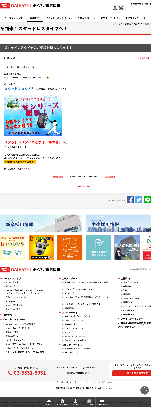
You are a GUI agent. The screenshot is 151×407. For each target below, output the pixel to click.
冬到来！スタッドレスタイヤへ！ (84, 176)
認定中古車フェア (13, 336)
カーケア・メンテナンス (74, 320)
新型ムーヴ (10, 286)
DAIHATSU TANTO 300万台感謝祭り (20, 324)
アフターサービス (109, 18)
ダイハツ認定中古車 (14, 305)
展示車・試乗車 (12, 282)
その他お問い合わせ (102, 404)
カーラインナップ (13, 18)
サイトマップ (83, 382)
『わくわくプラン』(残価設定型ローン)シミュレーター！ (85, 298)
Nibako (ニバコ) (71, 352)
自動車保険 (69, 308)
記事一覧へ (85, 186)
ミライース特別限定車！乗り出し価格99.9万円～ (26, 352)
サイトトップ (117, 24)
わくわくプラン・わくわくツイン (78, 289)
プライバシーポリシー (64, 382)
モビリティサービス (136, 18)
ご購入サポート (85, 18)
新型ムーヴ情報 (12, 332)
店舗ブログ (138, 24)
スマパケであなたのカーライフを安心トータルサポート (85, 284)
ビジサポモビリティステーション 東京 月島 (82, 304)
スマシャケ (69, 332)
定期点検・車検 (70, 324)
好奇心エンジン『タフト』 (17, 297)
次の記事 (109, 176)
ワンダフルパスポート (73, 328)
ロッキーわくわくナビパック (17, 328)
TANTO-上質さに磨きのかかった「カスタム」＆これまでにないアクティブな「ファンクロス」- (26, 292)
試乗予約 (49, 404)
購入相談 (75, 404)
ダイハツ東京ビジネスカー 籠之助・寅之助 (24, 344)
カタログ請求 (136, 4)
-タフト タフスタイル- (15, 340)
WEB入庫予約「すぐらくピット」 (78, 316)
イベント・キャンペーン (58, 18)
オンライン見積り (62, 404)
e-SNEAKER (10, 301)
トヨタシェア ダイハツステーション (79, 348)
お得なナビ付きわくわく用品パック (21, 348)
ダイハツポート (70, 293)
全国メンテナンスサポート (75, 340)
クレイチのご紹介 (13, 309)
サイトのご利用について (103, 382)
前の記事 (146, 58)
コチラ (24, 169)
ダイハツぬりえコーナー (74, 336)
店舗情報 (34, 18)
